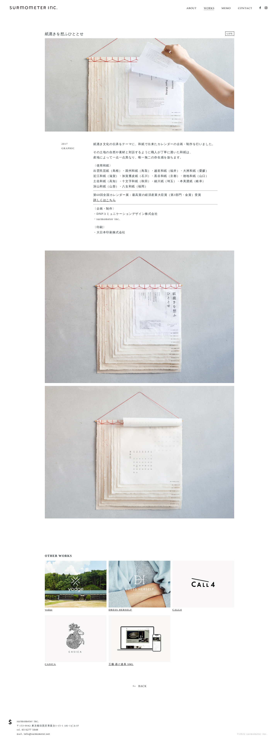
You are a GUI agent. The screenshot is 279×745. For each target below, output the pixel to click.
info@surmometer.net (37, 734)
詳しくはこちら (104, 200)
